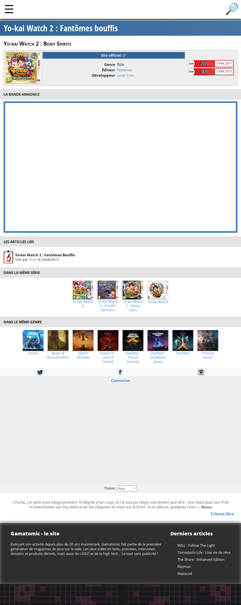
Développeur (103, 75)
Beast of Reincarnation (58, 355)
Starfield (182, 353)
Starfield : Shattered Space (158, 357)
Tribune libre (222, 513)
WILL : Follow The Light (196, 545)
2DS (204, 63)
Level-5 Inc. (126, 75)
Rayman (184, 566)
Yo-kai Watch (158, 302)
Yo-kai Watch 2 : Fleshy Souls (133, 306)
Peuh (33, 259)
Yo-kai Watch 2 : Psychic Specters (108, 305)
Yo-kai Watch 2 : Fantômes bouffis (61, 28)
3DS (204, 71)
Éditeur (108, 69)
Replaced (184, 573)
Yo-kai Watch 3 (83, 304)
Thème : (120, 488)
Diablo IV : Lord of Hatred (108, 357)
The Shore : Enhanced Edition (201, 559)
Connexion (120, 380)
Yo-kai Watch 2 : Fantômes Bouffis (45, 255)
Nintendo (124, 69)
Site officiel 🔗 (113, 55)
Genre (109, 64)
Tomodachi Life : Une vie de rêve (203, 552)
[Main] (9, 8)
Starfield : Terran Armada (133, 357)
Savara (33, 353)
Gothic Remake (83, 355)
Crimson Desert (207, 355)
